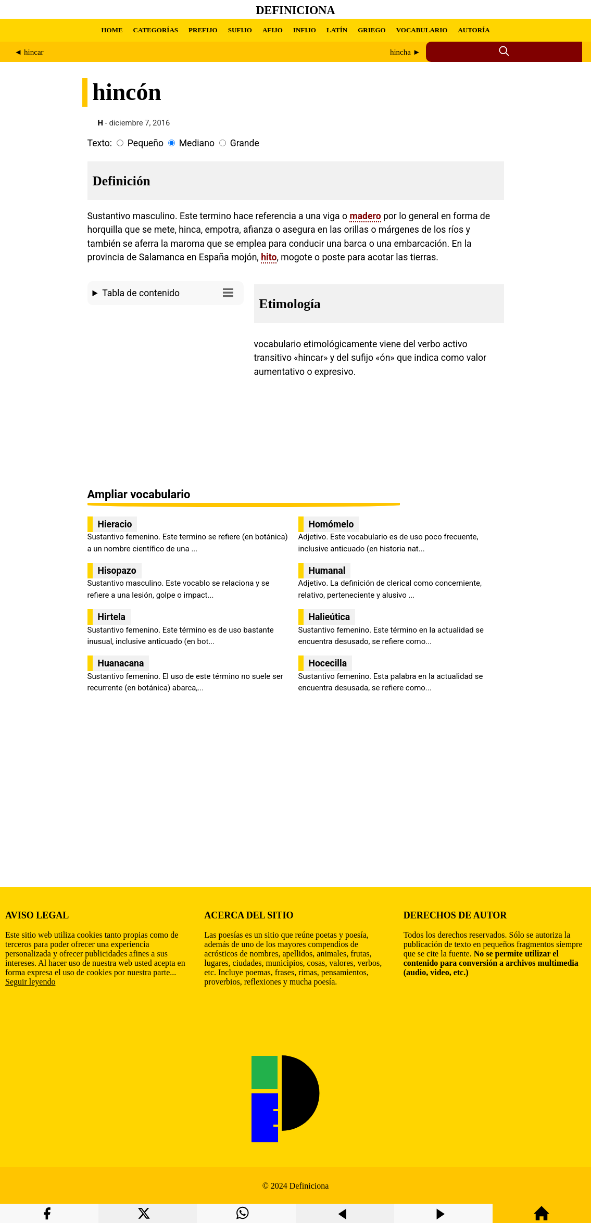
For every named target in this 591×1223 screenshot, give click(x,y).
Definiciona (295, 10)
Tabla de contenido (170, 292)
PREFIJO (203, 30)
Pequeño (146, 143)
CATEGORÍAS (155, 30)
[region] (165, 397)
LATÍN (336, 30)
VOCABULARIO (422, 30)
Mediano (197, 143)
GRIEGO (371, 30)
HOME (111, 30)
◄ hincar (29, 52)
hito (268, 257)
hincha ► (405, 52)
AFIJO (272, 30)
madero (365, 216)
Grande (244, 143)
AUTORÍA (473, 30)
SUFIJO (240, 30)
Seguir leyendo (30, 981)
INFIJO (304, 30)
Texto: (99, 143)
